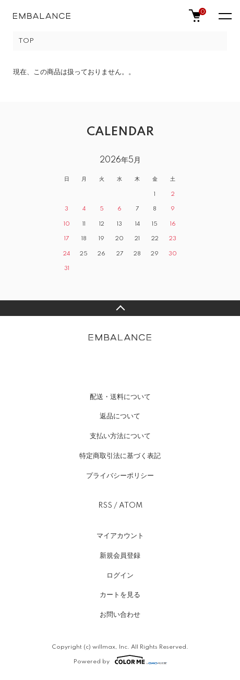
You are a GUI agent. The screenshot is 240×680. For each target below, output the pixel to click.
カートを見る (120, 595)
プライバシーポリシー (120, 475)
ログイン (120, 575)
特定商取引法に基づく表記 (120, 456)
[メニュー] (224, 15)
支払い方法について (120, 436)
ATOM (130, 505)
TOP (26, 41)
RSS (105, 505)
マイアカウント (120, 536)
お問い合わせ (120, 614)
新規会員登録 (120, 555)
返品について (120, 416)
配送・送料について (120, 397)
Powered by (120, 659)
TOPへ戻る (120, 308)
